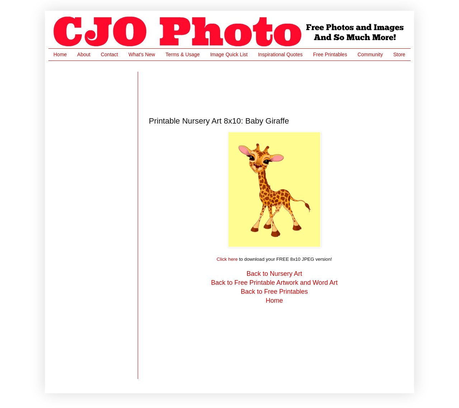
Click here (227, 259)
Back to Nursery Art (274, 273)
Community (370, 54)
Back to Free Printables (274, 291)
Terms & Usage (182, 54)
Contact (109, 54)
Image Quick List (228, 54)
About (83, 54)
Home (60, 54)
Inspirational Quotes (280, 54)
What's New (141, 54)
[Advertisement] (279, 88)
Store (399, 54)
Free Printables (330, 54)
